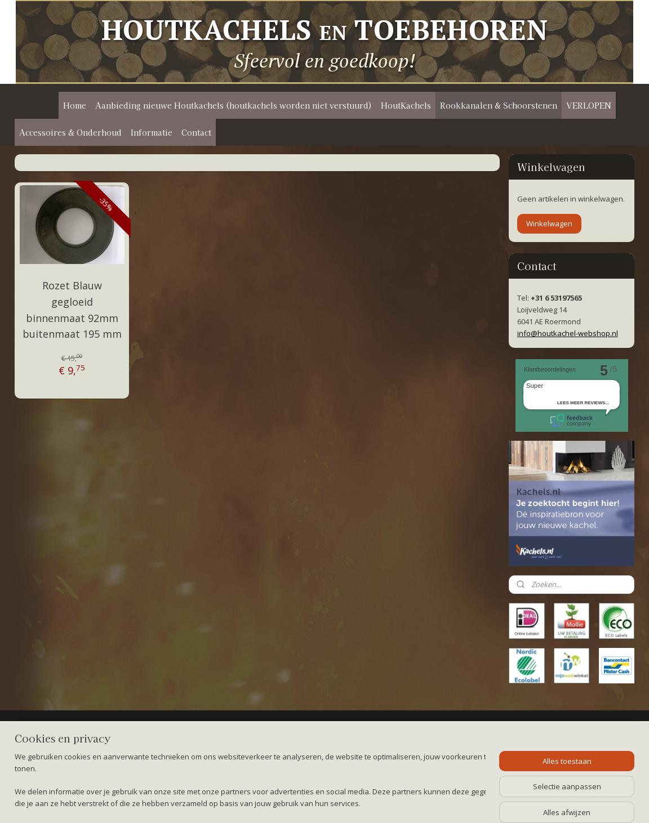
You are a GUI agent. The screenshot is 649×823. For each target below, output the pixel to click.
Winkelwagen (549, 223)
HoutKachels (406, 105)
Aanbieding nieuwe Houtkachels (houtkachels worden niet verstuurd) (233, 105)
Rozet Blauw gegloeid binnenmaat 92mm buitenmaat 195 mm (72, 310)
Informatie (151, 132)
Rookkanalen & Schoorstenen (498, 105)
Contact (196, 132)
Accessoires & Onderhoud (70, 132)
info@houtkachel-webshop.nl (567, 333)
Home (74, 105)
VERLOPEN (588, 105)
